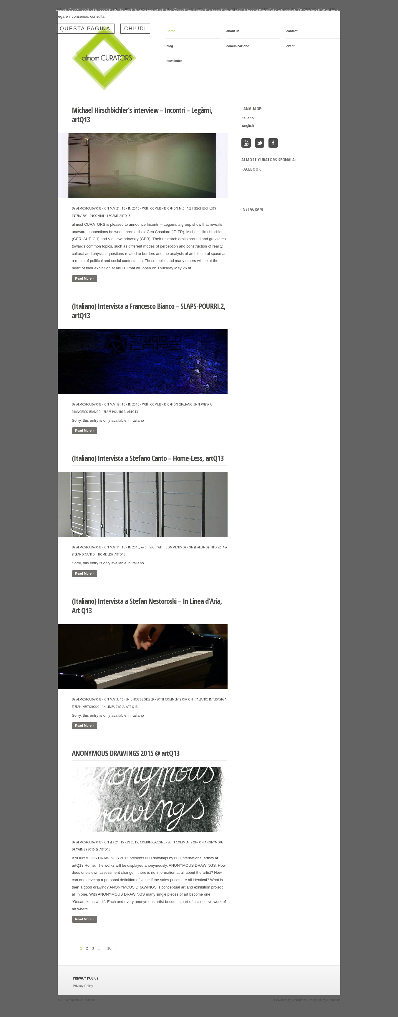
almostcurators (88, 208)
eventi (291, 46)
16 (109, 948)
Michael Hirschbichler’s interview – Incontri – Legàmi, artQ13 (142, 115)
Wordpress (299, 1000)
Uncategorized (142, 699)
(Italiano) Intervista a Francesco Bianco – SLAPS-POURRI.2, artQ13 (148, 311)
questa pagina (85, 29)
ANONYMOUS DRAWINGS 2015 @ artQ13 (126, 753)
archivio (148, 547)
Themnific (333, 1000)
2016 (135, 208)
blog (192, 46)
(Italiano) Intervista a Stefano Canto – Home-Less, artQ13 (148, 458)
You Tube (246, 143)
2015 (134, 842)
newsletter (174, 60)
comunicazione (237, 46)
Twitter (259, 143)
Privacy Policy (83, 986)
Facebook (273, 143)
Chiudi (135, 29)
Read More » (84, 278)
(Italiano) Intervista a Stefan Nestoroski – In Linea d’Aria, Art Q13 (147, 606)
